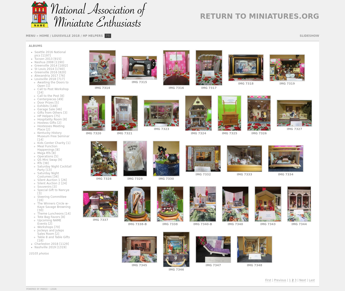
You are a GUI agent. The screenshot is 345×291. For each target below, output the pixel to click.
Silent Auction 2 (48, 183)
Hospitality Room (49, 119)
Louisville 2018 (66, 35)
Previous (280, 280)
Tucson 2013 (44, 59)
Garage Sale (46, 109)
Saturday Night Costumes (48, 175)
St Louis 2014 (44, 69)
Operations (45, 156)
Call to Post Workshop (53, 89)
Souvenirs (44, 186)
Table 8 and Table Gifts (53, 237)
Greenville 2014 (46, 65)
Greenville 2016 (46, 72)
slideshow (309, 35)
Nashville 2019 (45, 247)
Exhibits (43, 106)
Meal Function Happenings (47, 148)
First (268, 280)
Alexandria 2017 (46, 75)
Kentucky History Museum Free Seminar (53, 134)
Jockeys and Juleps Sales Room (50, 232)
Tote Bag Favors (48, 217)
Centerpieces (46, 99)
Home (44, 35)
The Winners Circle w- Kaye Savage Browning (54, 205)
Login (53, 289)
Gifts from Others (49, 112)
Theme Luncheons (50, 213)
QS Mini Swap (47, 159)
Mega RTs (44, 153)
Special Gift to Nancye (53, 190)
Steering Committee (51, 196)
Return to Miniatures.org (259, 16)
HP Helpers (93, 35)
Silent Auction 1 (48, 180)
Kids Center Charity (51, 143)
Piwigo (44, 289)
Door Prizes (45, 102)
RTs (39, 163)
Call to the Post (48, 96)
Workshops (45, 227)
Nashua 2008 (44, 62)
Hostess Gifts (46, 122)
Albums (35, 46)
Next (302, 280)
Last (312, 280)
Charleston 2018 (46, 244)
